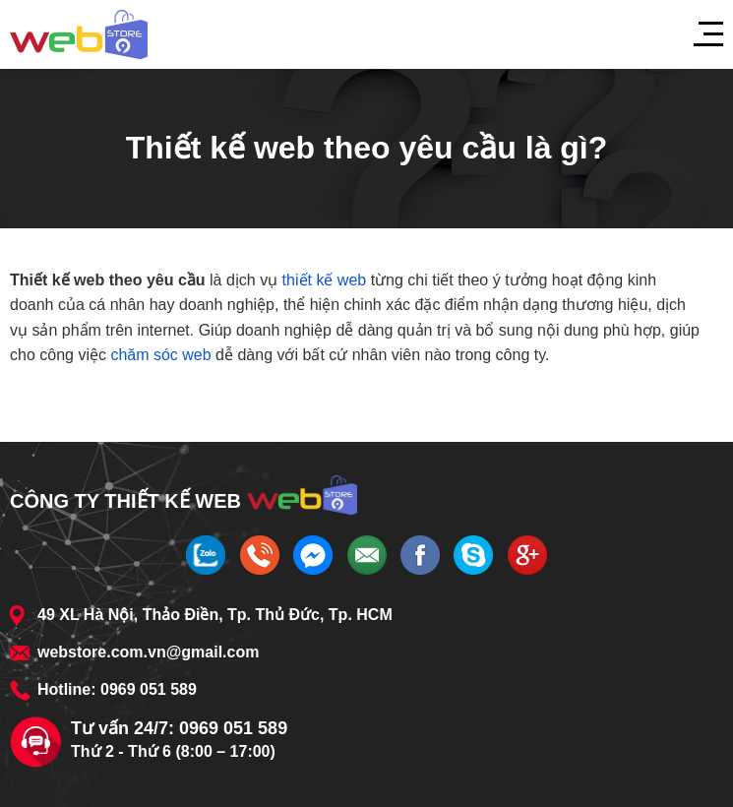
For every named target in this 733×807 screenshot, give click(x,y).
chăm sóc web (160, 354)
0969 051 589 (148, 689)
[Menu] (698, 34)
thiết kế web (324, 280)
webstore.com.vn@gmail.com (148, 652)
